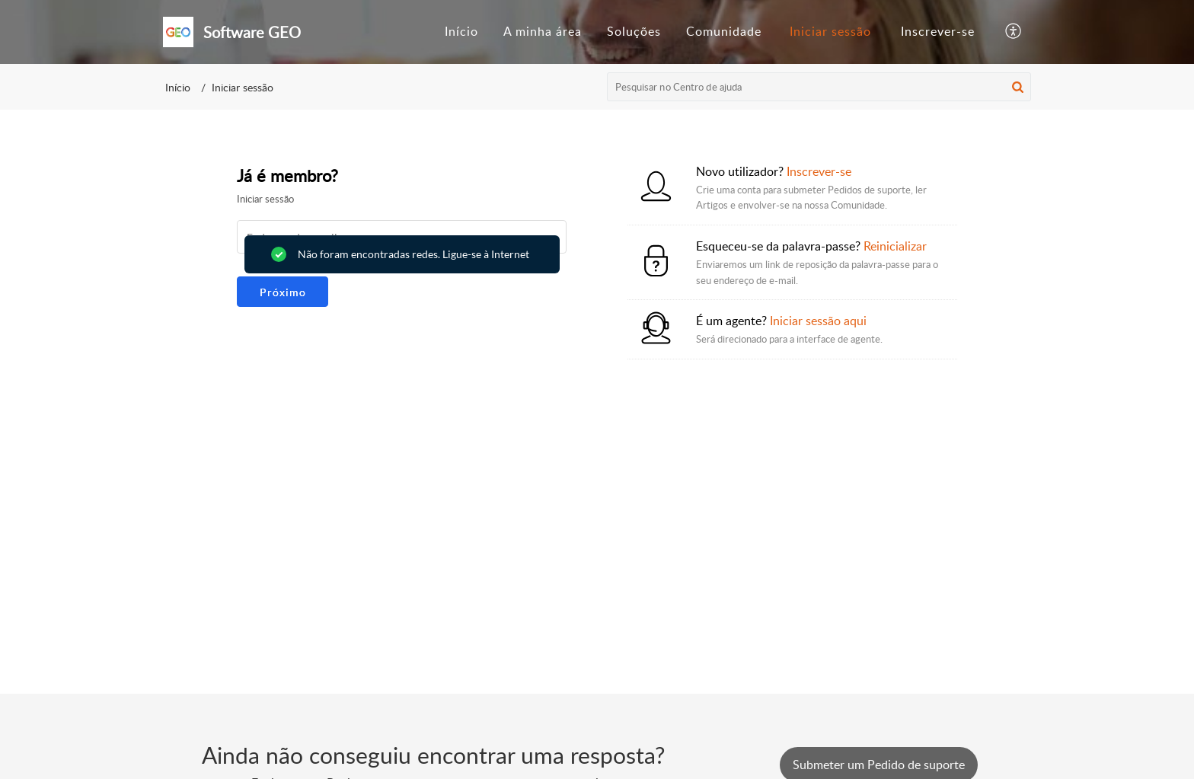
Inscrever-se (938, 31)
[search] (819, 86)
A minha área (542, 31)
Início (461, 31)
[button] (1014, 31)
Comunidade (723, 31)
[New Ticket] (879, 764)
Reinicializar (895, 246)
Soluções (634, 31)
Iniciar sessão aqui (818, 320)
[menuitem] (461, 31)
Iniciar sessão (830, 31)
